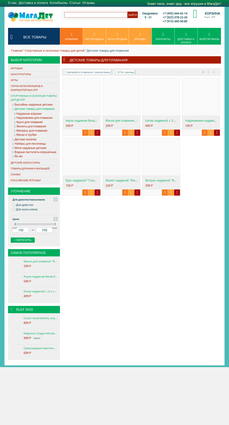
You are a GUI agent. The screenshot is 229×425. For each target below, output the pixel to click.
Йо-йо (18, 156)
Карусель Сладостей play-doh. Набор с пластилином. (40, 333)
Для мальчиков (25, 209)
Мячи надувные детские (29, 148)
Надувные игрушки (27, 114)
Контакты (163, 36)
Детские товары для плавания (33, 109)
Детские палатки (24, 139)
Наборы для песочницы (29, 144)
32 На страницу (126, 72)
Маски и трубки (25, 135)
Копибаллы (59, 3)
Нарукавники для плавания (33, 118)
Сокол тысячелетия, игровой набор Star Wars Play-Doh (40, 318)
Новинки (71, 36)
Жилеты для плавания (30, 126)
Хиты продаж (117, 36)
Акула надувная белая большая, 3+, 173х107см (40, 276)
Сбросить (22, 240)
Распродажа (94, 36)
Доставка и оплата (33, 3)
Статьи (75, 3)
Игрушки (17, 68)
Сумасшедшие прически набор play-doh (40, 348)
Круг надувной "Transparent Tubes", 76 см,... (96, 180)
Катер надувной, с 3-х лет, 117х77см (40, 291)
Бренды (140, 36)
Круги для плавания (28, 122)
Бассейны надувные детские (33, 104)
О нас (12, 3)
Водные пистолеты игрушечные (34, 152)
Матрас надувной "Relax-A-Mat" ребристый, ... (177, 180)
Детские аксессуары (25, 162)
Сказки (15, 174)
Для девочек (23, 205)
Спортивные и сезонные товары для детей (54, 50)
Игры (14, 80)
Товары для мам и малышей (30, 168)
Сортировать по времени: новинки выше (89, 72)
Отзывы (88, 3)
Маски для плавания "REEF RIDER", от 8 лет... (137, 120)
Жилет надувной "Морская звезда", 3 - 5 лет (136, 180)
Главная (16, 50)
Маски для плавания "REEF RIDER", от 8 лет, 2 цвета (40, 261)
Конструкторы (21, 74)
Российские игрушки (26, 180)
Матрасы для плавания (30, 130)
